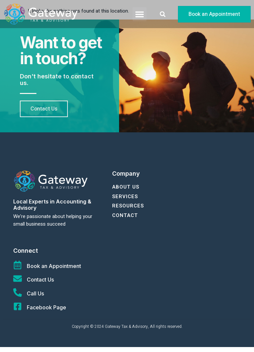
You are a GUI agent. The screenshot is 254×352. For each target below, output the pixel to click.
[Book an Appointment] (17, 270)
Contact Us (40, 284)
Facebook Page (46, 312)
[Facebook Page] (17, 311)
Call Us (35, 298)
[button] (140, 14)
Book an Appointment (54, 271)
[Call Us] (17, 297)
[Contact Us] (17, 283)
